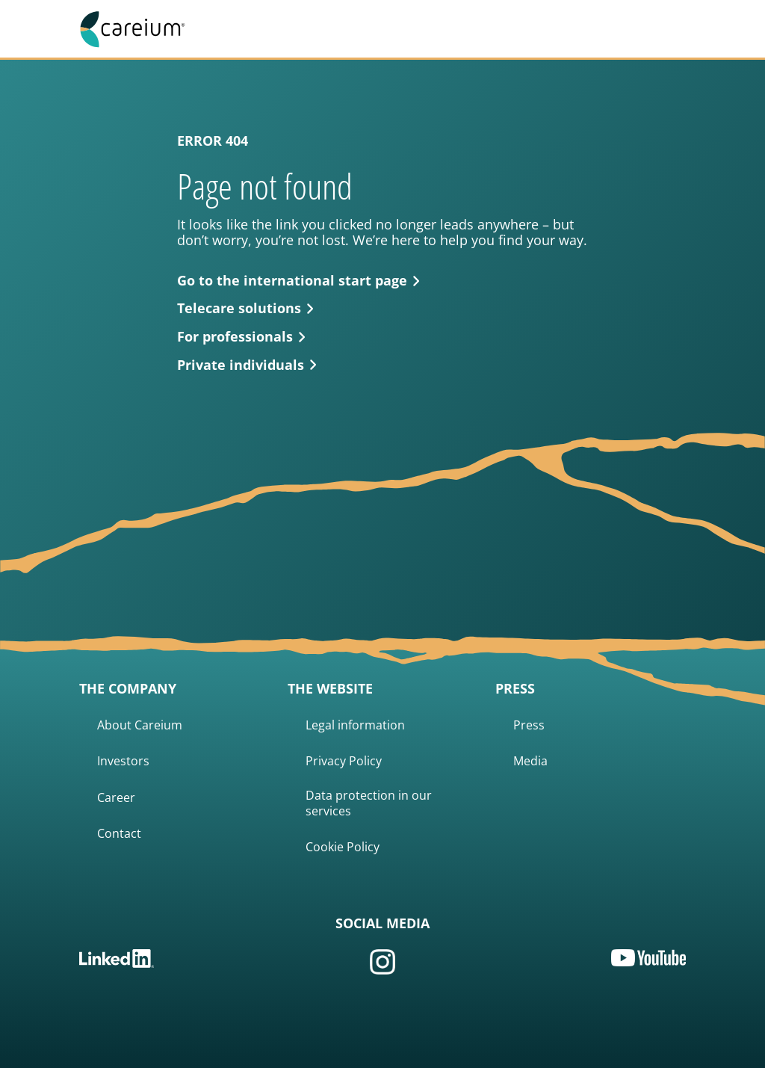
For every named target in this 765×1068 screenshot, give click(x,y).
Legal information (355, 725)
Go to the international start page (298, 281)
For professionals (241, 337)
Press (529, 725)
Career (116, 798)
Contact (119, 834)
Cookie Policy (343, 847)
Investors (123, 761)
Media (530, 761)
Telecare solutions (245, 308)
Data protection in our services (369, 803)
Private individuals (247, 365)
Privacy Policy (344, 761)
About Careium (139, 725)
